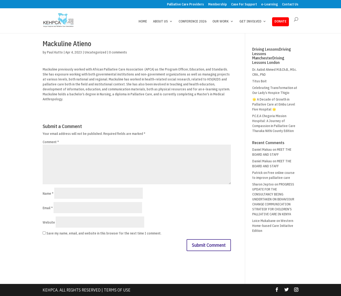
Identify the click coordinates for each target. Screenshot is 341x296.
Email (48, 208)
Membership (217, 4)
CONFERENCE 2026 (192, 21)
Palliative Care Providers (185, 4)
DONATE (280, 21)
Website (49, 222)
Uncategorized (95, 52)
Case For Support (244, 4)
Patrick (257, 173)
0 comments (118, 52)
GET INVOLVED (250, 21)
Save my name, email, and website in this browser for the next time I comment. (103, 233)
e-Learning (269, 4)
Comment (51, 142)
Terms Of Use (117, 290)
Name (48, 193)
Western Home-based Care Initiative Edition (272, 226)
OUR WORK (220, 21)
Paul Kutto (55, 52)
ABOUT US (160, 21)
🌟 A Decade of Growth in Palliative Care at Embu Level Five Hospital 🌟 (273, 104)
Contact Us (290, 4)
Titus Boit (259, 81)
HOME (143, 21)
